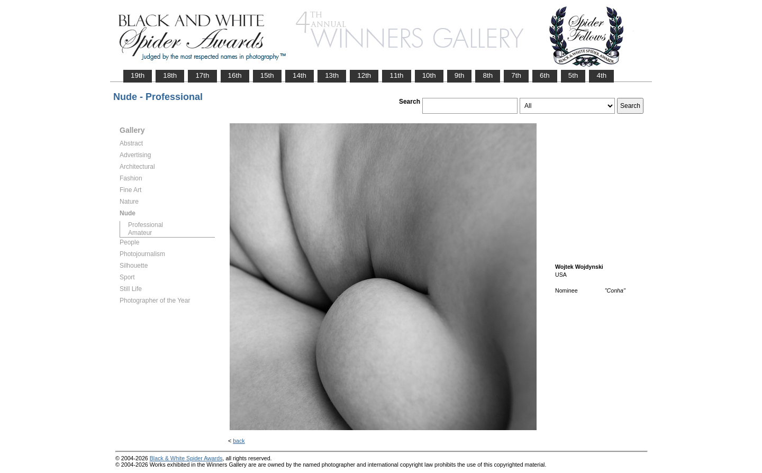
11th (396, 75)
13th (331, 75)
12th (364, 75)
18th (170, 75)
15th (267, 75)
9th (459, 75)
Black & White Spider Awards (186, 458)
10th (429, 75)
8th (487, 75)
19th (137, 75)
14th (299, 75)
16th (235, 75)
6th (545, 75)
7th (516, 75)
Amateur (140, 232)
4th (601, 75)
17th (202, 75)
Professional (145, 225)
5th (573, 75)
